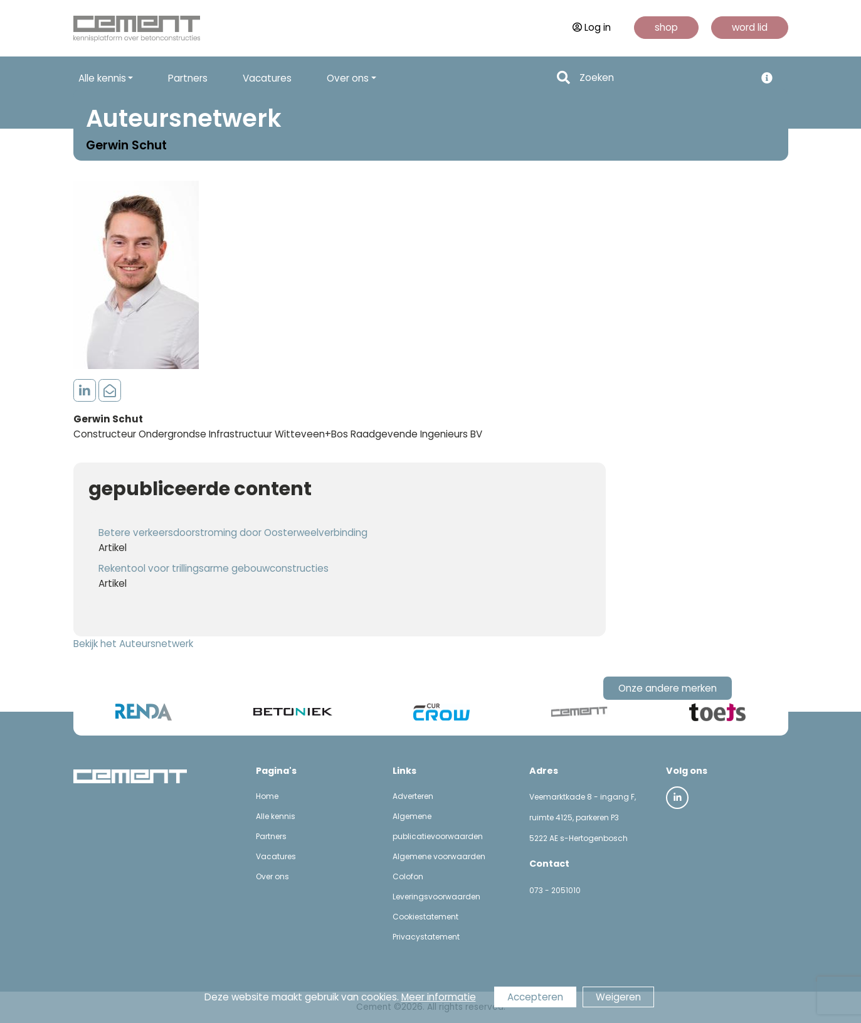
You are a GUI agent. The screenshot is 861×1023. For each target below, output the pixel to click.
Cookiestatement (425, 916)
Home (267, 796)
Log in (592, 27)
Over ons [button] (348, 78)
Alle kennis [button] (102, 78)
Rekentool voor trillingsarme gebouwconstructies (213, 568)
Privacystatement (426, 936)
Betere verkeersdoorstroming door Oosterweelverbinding (232, 532)
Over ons (272, 876)
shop (666, 27)
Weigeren (618, 997)
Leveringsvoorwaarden (436, 896)
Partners (188, 78)
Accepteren (535, 997)
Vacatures (267, 78)
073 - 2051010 (555, 890)
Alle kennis (275, 816)
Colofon (408, 876)
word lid (750, 27)
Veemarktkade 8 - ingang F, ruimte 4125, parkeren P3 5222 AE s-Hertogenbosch (582, 817)
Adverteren (413, 796)
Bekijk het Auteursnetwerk (133, 643)
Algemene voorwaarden (439, 856)
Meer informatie (438, 997)
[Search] (663, 78)
